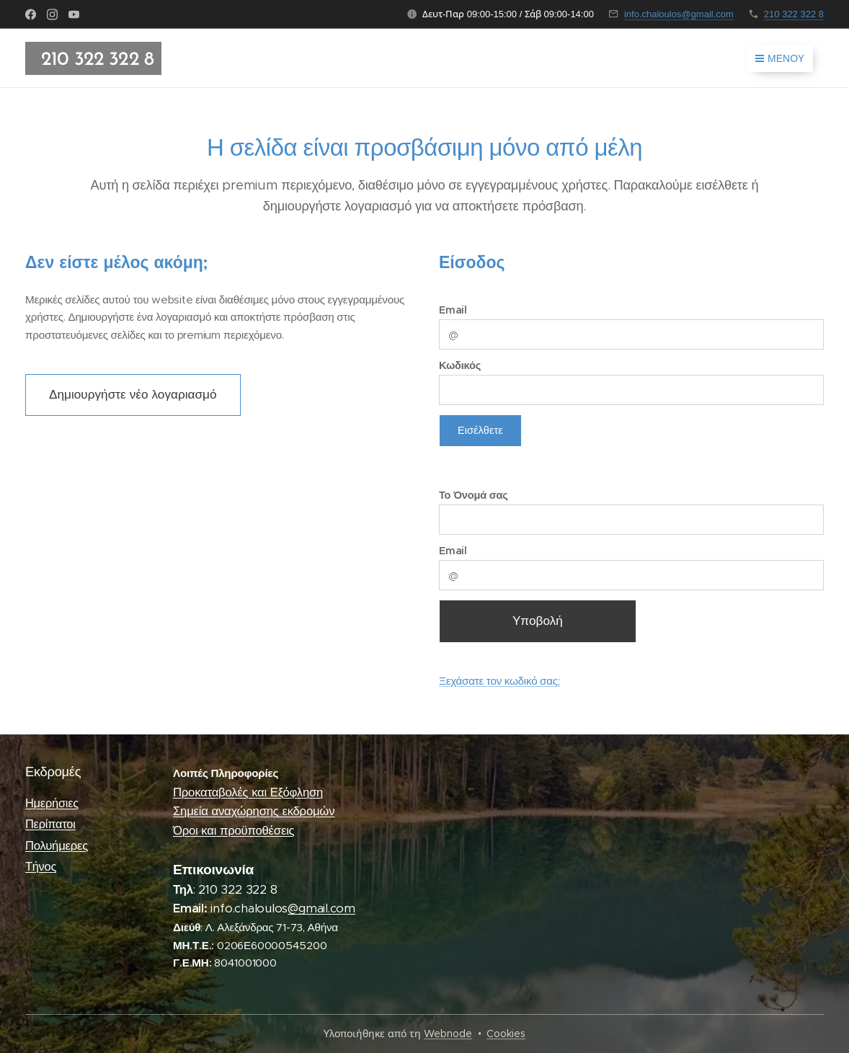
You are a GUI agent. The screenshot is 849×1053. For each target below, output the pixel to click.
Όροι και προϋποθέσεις (233, 830)
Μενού (779, 58)
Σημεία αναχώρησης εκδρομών (253, 811)
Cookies (505, 1033)
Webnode (448, 1033)
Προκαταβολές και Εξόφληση (248, 792)
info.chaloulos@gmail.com (679, 14)
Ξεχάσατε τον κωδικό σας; (499, 680)
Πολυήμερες (56, 845)
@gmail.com (321, 909)
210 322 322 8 (794, 14)
